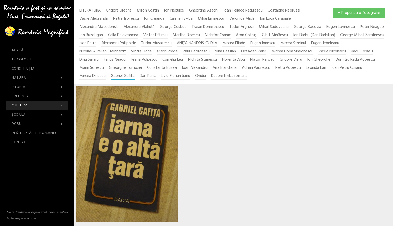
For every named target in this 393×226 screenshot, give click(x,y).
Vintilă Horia (141, 51)
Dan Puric (148, 76)
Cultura (37, 105)
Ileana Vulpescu (144, 59)
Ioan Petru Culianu (346, 68)
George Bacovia (307, 27)
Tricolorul (22, 59)
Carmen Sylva (181, 19)
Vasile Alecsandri (93, 19)
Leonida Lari (316, 68)
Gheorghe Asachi (203, 10)
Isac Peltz (87, 43)
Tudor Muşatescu (156, 43)
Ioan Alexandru (195, 68)
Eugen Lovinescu (340, 27)
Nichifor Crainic (218, 35)
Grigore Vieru (291, 59)
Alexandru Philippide (118, 43)
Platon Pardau (262, 59)
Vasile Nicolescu (332, 51)
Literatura (90, 10)
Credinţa (37, 96)
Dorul (37, 123)
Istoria (37, 87)
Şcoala (37, 114)
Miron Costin (148, 10)
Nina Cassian (225, 51)
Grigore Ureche (119, 10)
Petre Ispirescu (126, 19)
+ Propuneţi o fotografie (359, 12)
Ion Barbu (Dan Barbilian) (314, 35)
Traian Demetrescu (208, 27)
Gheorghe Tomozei (125, 68)
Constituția (23, 69)
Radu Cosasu (362, 51)
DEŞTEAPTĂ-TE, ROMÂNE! (34, 133)
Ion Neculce (174, 10)
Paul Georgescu (196, 51)
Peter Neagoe (372, 27)
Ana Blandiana (225, 68)
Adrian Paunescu (256, 68)
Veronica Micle (242, 19)
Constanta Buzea (162, 68)
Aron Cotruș (246, 35)
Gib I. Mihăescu (275, 35)
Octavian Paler (253, 51)
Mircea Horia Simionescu (292, 51)
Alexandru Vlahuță (139, 27)
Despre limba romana (229, 76)
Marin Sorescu (91, 68)
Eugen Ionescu (262, 43)
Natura (37, 77)
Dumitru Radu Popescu (355, 59)
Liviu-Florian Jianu (175, 76)
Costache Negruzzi (284, 10)
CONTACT (20, 142)
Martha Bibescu (186, 35)
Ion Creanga (154, 19)
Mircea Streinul (293, 43)
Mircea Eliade (233, 43)
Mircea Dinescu (92, 76)
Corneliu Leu (172, 59)
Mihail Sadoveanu (274, 27)
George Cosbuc (173, 27)
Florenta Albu (233, 59)
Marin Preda (167, 51)
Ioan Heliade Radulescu (243, 10)
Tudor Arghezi (241, 27)
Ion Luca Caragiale (275, 19)
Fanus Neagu (115, 59)
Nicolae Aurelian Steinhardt (102, 51)
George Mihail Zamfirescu (362, 35)
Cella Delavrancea (123, 35)
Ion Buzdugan (91, 35)
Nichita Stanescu (202, 59)
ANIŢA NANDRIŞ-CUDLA (197, 43)
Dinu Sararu (89, 59)
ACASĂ (18, 50)
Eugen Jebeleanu (325, 43)
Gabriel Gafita (123, 76)
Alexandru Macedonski (98, 27)
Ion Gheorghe (318, 59)
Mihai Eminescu (211, 19)
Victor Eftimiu (155, 35)
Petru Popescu (288, 68)
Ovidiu (200, 76)
